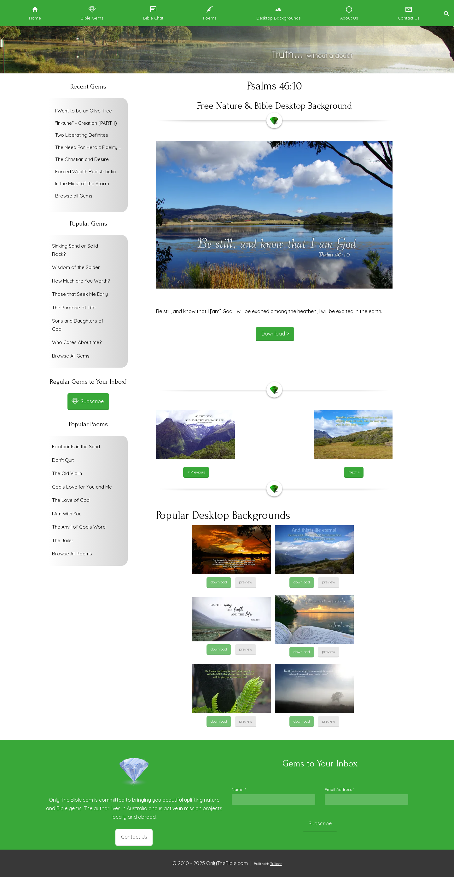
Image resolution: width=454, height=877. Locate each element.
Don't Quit (63, 460)
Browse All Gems (71, 356)
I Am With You (67, 514)
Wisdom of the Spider (76, 267)
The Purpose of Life (74, 308)
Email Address (339, 789)
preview (245, 582)
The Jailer (62, 540)
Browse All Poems (72, 554)
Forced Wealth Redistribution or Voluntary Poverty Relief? (90, 172)
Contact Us (134, 837)
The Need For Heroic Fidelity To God (90, 147)
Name (239, 789)
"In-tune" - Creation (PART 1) (86, 123)
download (219, 582)
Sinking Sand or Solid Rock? (75, 250)
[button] (446, 13)
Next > (353, 472)
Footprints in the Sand (76, 447)
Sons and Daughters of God (77, 325)
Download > (275, 333)
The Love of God (71, 500)
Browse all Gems (73, 196)
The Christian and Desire (82, 159)
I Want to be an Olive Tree (83, 111)
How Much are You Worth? (81, 281)
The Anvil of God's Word (79, 527)
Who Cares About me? (77, 342)
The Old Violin (67, 473)
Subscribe (320, 823)
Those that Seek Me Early (80, 294)
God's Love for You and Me (82, 487)
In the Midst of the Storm (82, 183)
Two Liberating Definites (81, 135)
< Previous (196, 472)
